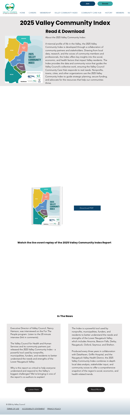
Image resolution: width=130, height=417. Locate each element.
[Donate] (105, 4)
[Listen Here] (33, 389)
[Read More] (96, 389)
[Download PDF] (87, 208)
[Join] (87, 4)
